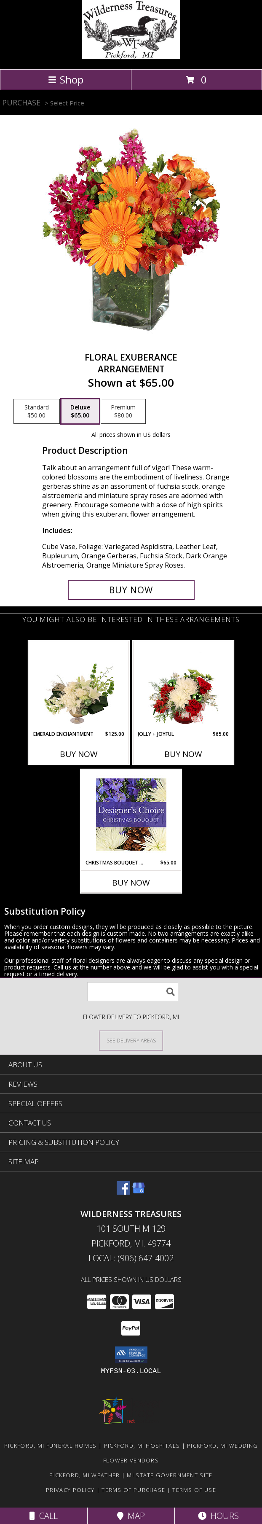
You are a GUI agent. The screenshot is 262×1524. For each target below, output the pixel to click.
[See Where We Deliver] (131, 1040)
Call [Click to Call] (43, 1515)
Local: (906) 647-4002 (131, 1258)
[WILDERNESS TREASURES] (131, 57)
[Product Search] (132, 991)
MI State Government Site (169, 1475)
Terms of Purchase (133, 1490)
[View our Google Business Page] (138, 1192)
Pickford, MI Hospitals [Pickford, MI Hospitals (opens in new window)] (142, 1445)
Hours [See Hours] (218, 1515)
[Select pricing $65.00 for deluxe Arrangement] (80, 411)
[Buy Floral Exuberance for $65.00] (131, 590)
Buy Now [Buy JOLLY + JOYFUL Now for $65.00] (183, 754)
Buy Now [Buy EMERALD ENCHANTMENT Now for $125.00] (79, 754)
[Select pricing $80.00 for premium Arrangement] (123, 411)
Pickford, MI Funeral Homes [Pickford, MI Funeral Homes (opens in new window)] (50, 1445)
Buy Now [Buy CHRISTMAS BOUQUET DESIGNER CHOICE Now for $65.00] (131, 882)
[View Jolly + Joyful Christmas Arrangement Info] (183, 685)
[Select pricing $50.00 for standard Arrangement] (36, 411)
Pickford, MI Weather (84, 1475)
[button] (131, 1354)
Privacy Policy (70, 1490)
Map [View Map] (131, 1515)
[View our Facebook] (123, 1192)
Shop (65, 79)
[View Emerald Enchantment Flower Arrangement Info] (79, 685)
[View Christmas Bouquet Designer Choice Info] (131, 814)
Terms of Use (194, 1490)
